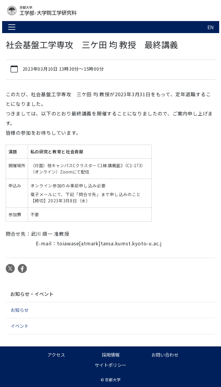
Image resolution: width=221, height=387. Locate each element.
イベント (20, 326)
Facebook (22, 268)
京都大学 (113, 379)
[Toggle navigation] (12, 27)
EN (210, 27)
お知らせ (20, 310)
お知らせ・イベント (32, 293)
